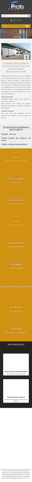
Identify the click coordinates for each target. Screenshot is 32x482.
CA (13, 12)
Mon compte (16, 20)
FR (16, 12)
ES (18, 12)
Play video (16, 51)
